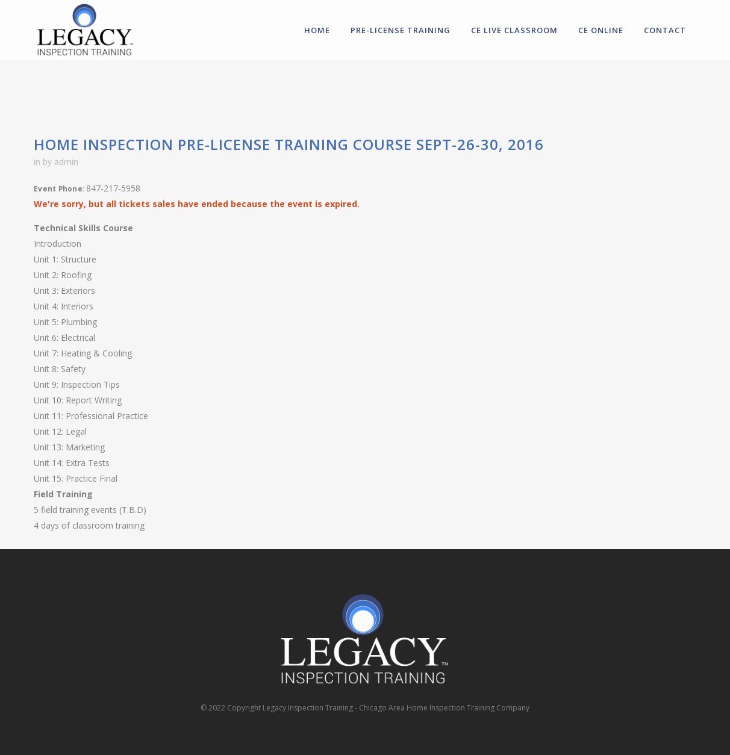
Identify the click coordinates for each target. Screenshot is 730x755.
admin (66, 161)
